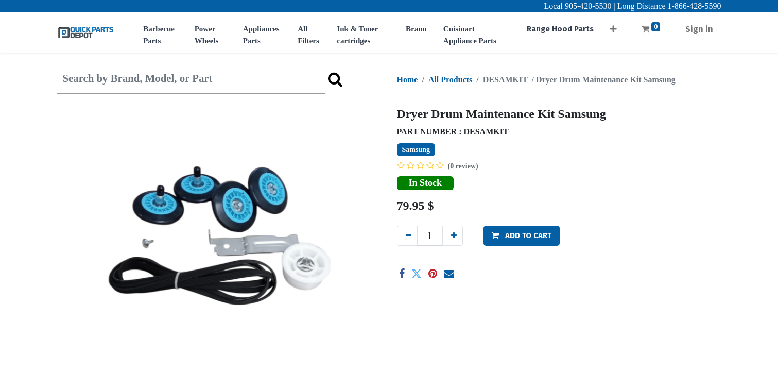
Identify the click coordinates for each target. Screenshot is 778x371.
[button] (613, 26)
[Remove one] (407, 236)
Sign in (699, 29)
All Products (450, 79)
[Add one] (452, 236)
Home (407, 79)
